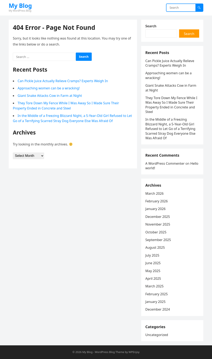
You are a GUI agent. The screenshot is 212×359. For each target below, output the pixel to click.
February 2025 (156, 294)
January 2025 (155, 301)
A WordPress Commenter (164, 163)
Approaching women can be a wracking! (49, 88)
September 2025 (158, 240)
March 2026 (154, 193)
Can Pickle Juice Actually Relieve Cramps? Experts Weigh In (63, 81)
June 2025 (153, 263)
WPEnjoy (134, 352)
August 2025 (155, 247)
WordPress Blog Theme (109, 352)
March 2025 (154, 286)
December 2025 (157, 216)
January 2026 (155, 209)
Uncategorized (156, 335)
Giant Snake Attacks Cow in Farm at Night (50, 95)
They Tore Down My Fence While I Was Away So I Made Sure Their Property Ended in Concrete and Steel (171, 105)
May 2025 (152, 271)
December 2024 (157, 309)
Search (150, 26)
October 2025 (155, 232)
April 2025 (153, 278)
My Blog (20, 5)
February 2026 (156, 201)
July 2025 (152, 255)
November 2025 (157, 224)
